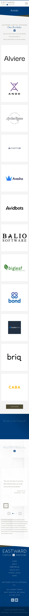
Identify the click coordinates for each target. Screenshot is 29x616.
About (14, 564)
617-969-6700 (14, 595)
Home (14, 561)
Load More (15, 406)
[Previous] (9, 513)
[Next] (20, 513)
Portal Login (15, 573)
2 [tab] (14, 513)
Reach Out (14, 570)
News (14, 575)
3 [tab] (16, 513)
